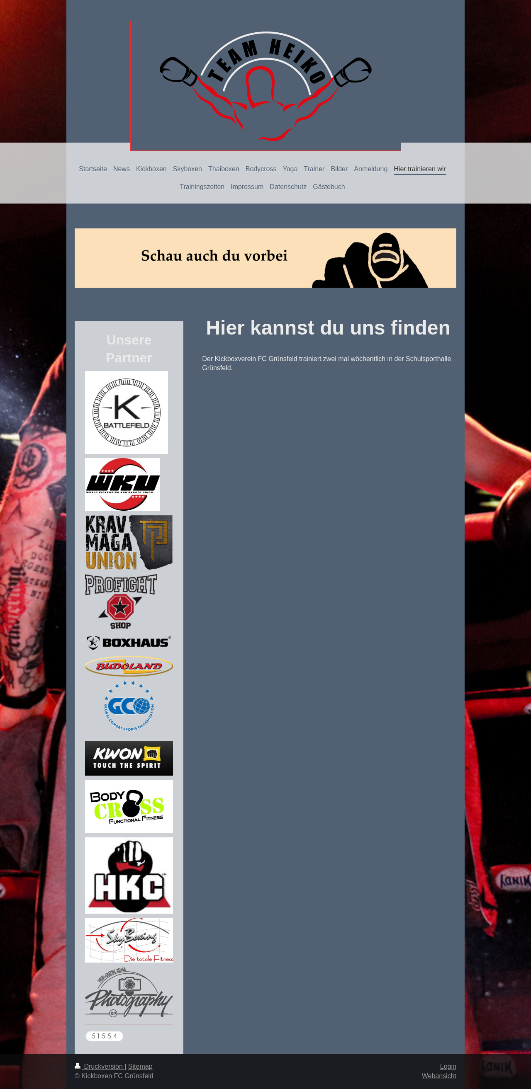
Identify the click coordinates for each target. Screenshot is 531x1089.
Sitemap (140, 1066)
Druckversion (99, 1066)
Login (448, 1066)
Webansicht (439, 1075)
